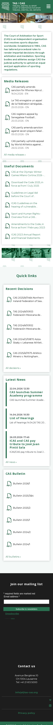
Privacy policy (26, 713)
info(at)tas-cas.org (26, 692)
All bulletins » (13, 556)
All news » (11, 462)
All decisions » (13, 368)
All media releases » (15, 154)
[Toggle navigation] (48, 6)
